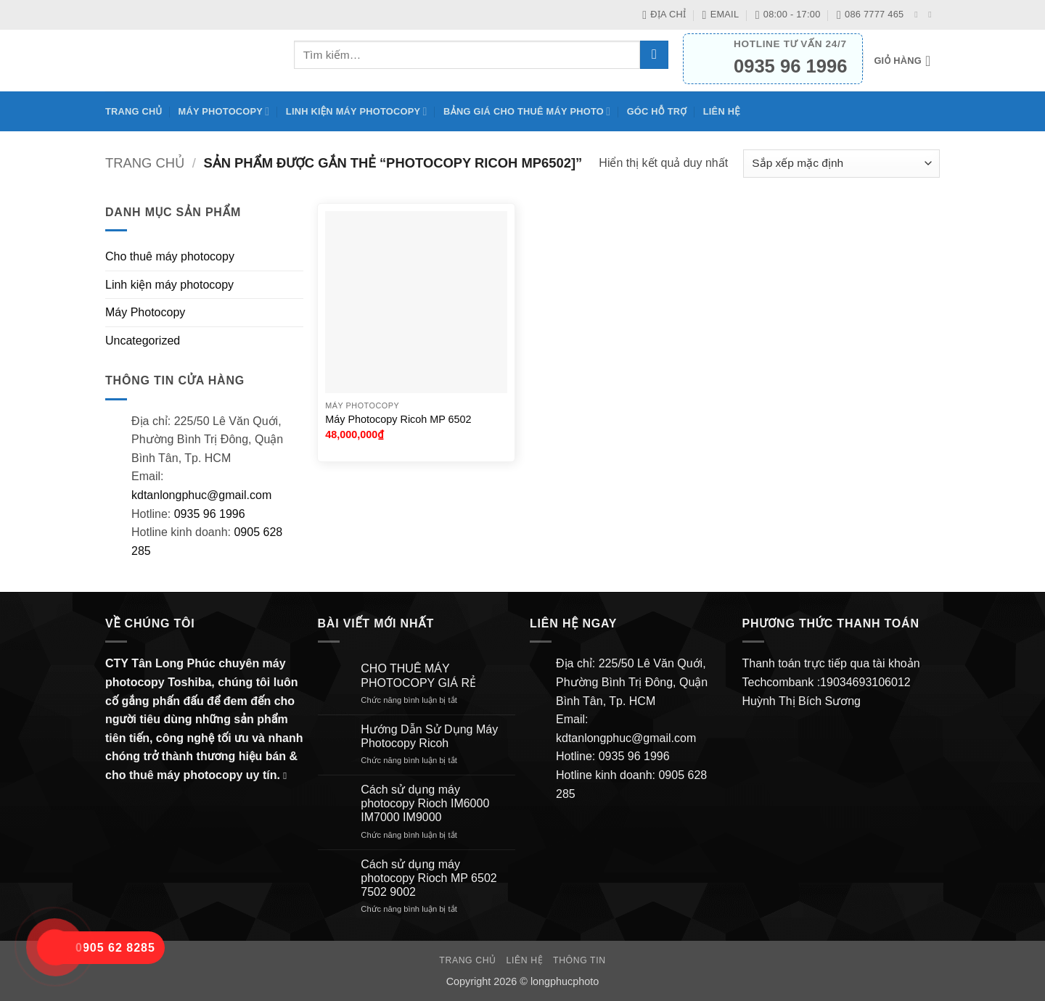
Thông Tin (579, 960)
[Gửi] (654, 55)
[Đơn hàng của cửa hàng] (841, 163)
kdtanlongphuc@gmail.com (201, 495)
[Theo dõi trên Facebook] (918, 14)
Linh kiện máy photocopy (356, 111)
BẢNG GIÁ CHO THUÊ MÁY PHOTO (526, 111)
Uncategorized (142, 340)
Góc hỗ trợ (657, 111)
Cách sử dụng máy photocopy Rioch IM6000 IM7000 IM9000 (425, 803)
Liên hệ (721, 111)
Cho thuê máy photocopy (169, 256)
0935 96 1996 (209, 514)
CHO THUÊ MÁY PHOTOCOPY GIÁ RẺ (418, 675)
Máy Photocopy (224, 111)
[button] (907, 61)
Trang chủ (133, 111)
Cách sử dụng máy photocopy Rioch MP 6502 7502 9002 (428, 878)
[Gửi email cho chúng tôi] (932, 14)
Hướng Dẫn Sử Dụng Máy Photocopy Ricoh (429, 736)
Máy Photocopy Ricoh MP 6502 (398, 419)
